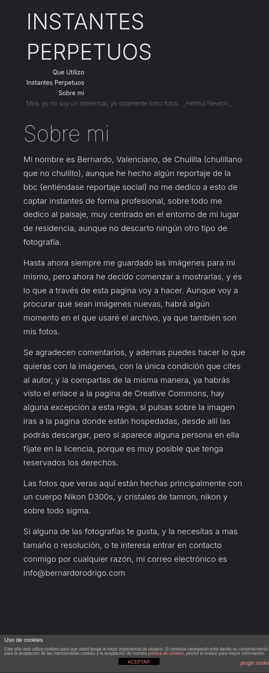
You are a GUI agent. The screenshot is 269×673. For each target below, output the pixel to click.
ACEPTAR (139, 661)
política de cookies (165, 653)
